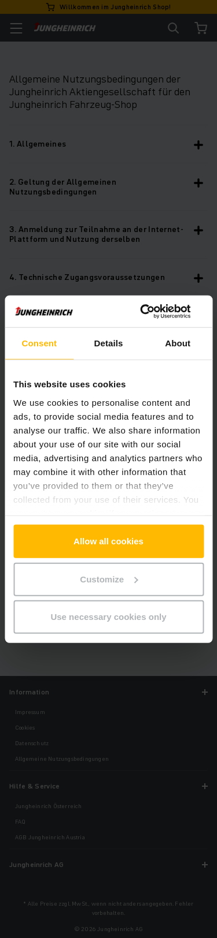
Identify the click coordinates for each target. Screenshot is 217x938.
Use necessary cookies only (108, 617)
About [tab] (177, 343)
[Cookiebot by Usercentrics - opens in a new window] (154, 311)
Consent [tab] (39, 343)
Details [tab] (108, 343)
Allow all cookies (108, 541)
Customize (109, 579)
